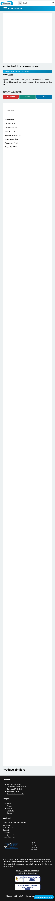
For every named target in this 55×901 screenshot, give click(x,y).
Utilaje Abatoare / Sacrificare (19, 71)
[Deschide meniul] (53, 3)
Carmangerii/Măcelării (14, 789)
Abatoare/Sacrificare (14, 784)
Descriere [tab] (10, 110)
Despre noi (10, 811)
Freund (10, 75)
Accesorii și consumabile (15, 794)
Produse (9, 806)
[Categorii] (13, 8)
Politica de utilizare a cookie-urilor (27, 871)
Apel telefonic (11, 96)
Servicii (9, 808)
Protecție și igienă (13, 791)
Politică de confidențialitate (27, 873)
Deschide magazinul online (44, 897)
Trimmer (6, 71)
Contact (9, 813)
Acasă (9, 804)
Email (44, 96)
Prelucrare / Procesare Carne (16, 787)
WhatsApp (27, 96)
